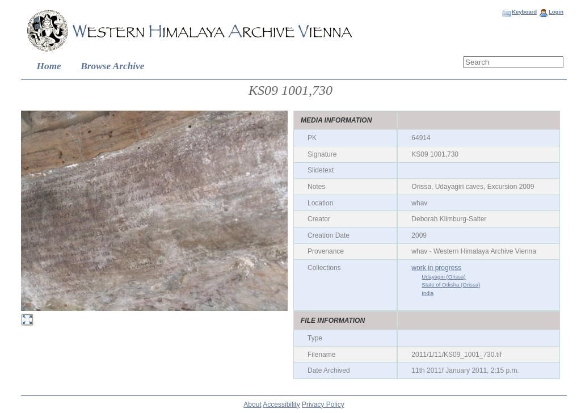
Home (49, 66)
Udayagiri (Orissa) (443, 276)
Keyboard (524, 12)
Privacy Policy (323, 404)
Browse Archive (112, 66)
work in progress (436, 268)
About (252, 404)
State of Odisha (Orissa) (451, 284)
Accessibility (281, 404)
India (427, 293)
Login (556, 12)
